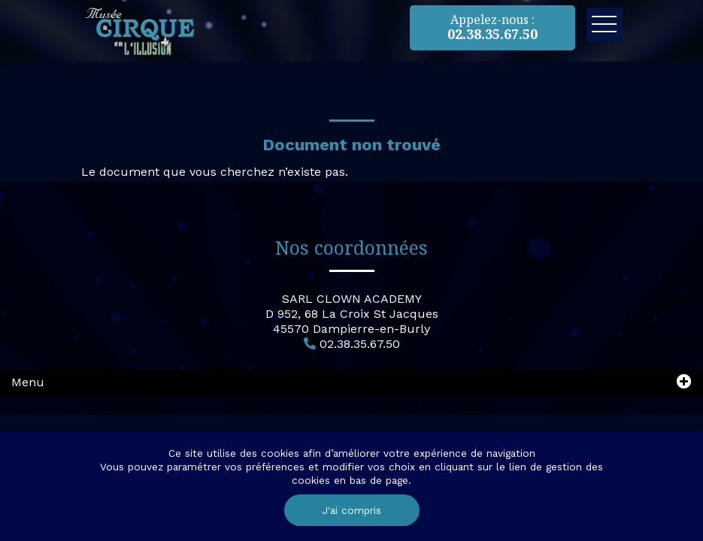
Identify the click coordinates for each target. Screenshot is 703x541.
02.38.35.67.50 (360, 344)
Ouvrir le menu (604, 24)
